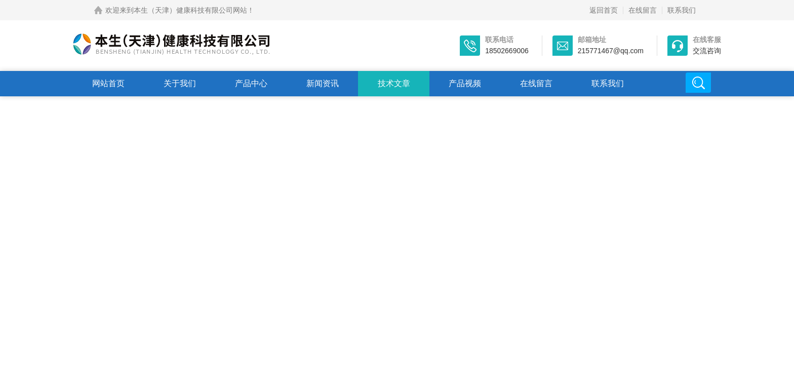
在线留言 (642, 10)
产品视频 (465, 83)
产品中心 (251, 83)
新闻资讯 (322, 83)
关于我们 (180, 83)
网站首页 (108, 83)
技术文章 (394, 83)
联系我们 (681, 10)
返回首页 (603, 10)
